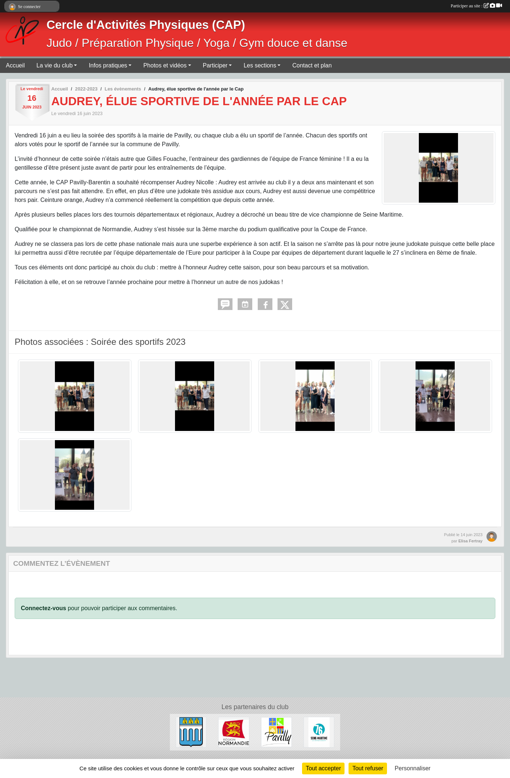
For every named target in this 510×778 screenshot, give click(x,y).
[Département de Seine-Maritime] (319, 732)
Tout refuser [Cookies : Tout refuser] (367, 768)
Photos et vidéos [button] (164, 65)
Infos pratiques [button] (108, 65)
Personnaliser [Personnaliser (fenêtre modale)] (413, 768)
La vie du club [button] (55, 65)
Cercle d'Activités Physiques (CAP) (145, 25)
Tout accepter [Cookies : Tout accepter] (323, 768)
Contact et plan (312, 65)
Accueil (15, 65)
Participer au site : (476, 5)
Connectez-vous (43, 608)
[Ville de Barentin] (191, 732)
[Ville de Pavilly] (276, 732)
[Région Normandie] (233, 732)
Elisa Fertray (470, 541)
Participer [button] (215, 65)
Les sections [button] (259, 65)
